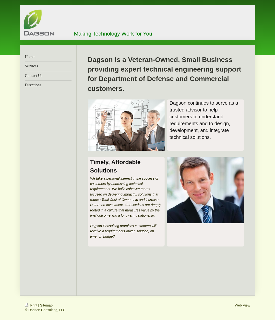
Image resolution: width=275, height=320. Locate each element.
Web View (242, 305)
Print (31, 305)
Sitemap (46, 305)
